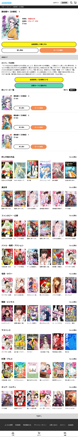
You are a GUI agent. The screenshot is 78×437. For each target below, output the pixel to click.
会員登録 (64, 2)
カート (39, 435)
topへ (39, 416)
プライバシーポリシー (40, 425)
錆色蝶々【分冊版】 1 (21, 135)
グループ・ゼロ (33, 21)
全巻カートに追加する (39, 86)
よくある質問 (9, 425)
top (3, 7)
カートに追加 (58, 50)
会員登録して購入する (39, 44)
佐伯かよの (31, 19)
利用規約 (18, 425)
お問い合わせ (53, 425)
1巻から (65, 90)
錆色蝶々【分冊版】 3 (21, 96)
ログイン (56, 2)
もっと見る (72, 157)
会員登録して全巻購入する (39, 80)
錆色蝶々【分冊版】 (18, 7)
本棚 (65, 435)
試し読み (20, 50)
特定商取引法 (27, 425)
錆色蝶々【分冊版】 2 (21, 115)
